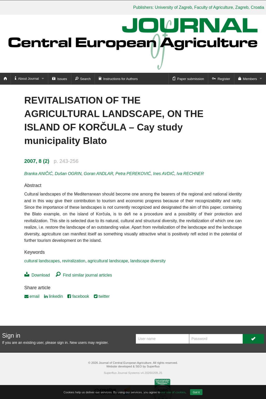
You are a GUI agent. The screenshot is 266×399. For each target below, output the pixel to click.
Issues (59, 78)
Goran (98, 173)
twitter (102, 296)
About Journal (27, 78)
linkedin (53, 296)
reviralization (73, 261)
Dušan (68, 173)
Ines (163, 173)
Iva (190, 173)
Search (83, 78)
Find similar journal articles (84, 275)
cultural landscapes (42, 261)
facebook (78, 296)
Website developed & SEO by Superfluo (132, 366)
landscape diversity (148, 261)
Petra (133, 173)
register (102, 342)
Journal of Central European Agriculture (125, 362)
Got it (196, 392)
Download (37, 275)
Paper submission (188, 78)
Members (247, 78)
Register (221, 78)
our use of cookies (173, 392)
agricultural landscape (108, 261)
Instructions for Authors (118, 78)
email (32, 296)
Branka (38, 173)
